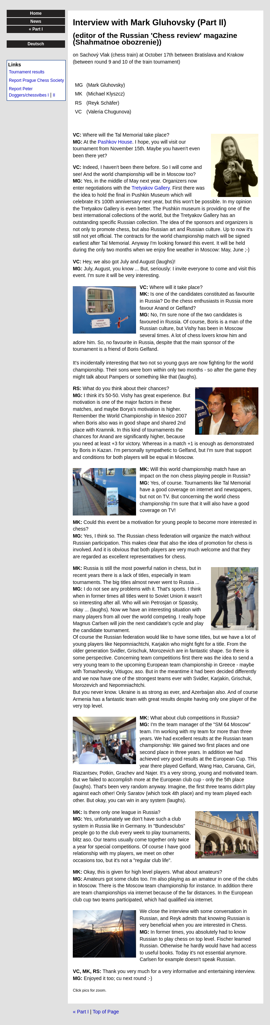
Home (35, 13)
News (35, 21)
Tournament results (26, 72)
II (54, 95)
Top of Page (106, 1011)
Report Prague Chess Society (36, 80)
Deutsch (35, 43)
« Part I (81, 1011)
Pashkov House (115, 142)
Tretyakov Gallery (150, 188)
